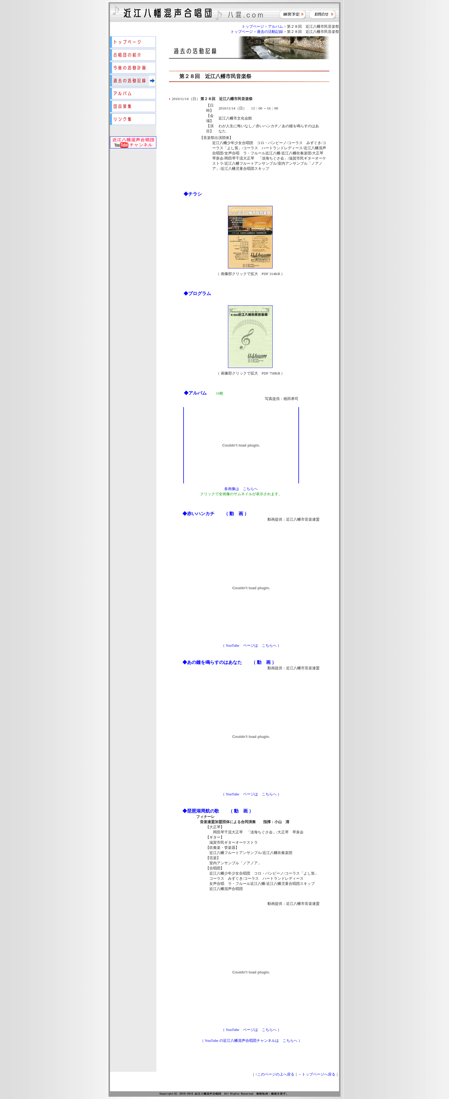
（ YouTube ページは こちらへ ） (251, 645)
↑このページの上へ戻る (275, 1074)
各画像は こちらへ (241, 489)
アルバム (275, 26)
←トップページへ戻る (316, 1074)
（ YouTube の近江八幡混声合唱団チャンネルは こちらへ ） (251, 1040)
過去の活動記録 (270, 31)
